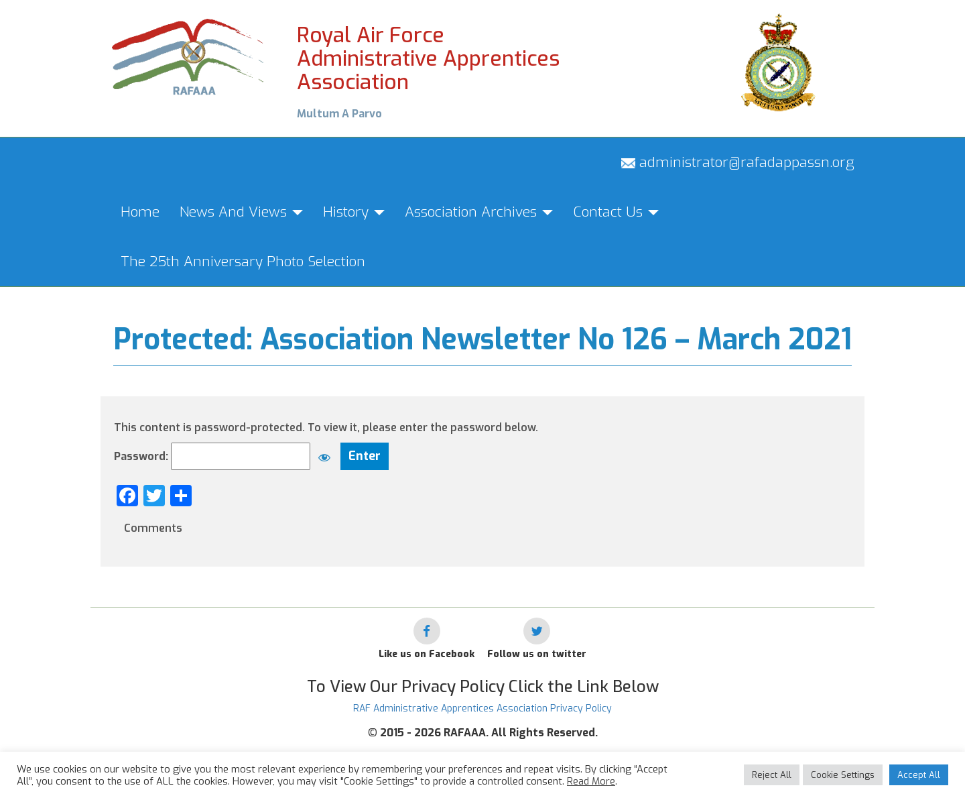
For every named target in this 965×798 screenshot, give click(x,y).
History (354, 212)
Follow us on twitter (536, 654)
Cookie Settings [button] (843, 775)
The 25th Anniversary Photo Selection (243, 261)
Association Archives (479, 212)
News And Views (241, 212)
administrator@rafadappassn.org (737, 162)
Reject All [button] (771, 775)
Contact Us (616, 212)
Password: (226, 456)
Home (140, 212)
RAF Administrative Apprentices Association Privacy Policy (482, 708)
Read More (591, 781)
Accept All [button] (918, 775)
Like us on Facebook (426, 654)
